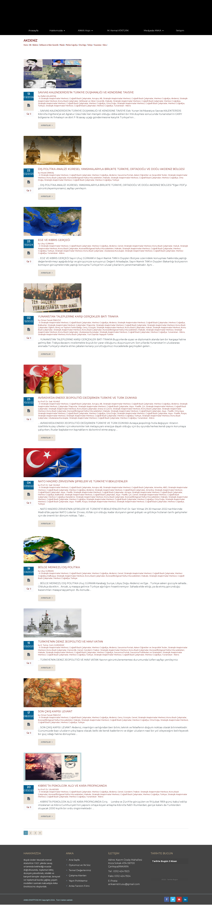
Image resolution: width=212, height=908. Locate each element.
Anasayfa (33, 30)
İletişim (180, 30)
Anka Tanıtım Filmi (79, 886)
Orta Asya (179, 411)
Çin (143, 406)
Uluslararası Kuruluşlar (114, 251)
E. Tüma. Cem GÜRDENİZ (52, 645)
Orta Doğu (82, 45)
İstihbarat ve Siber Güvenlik (48, 45)
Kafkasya (51, 576)
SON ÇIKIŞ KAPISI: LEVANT (55, 711)
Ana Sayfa (74, 859)
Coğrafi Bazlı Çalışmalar (80, 98)
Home (26, 45)
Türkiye (89, 45)
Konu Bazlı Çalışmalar (68, 101)
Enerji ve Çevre (105, 408)
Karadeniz (70, 497)
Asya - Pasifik (135, 406)
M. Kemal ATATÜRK (118, 30)
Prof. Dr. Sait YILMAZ (50, 401)
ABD (165, 487)
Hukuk (176, 246)
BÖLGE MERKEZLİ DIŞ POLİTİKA (59, 567)
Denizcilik (71, 650)
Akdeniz (35, 45)
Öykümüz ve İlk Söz (79, 865)
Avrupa (95, 98)
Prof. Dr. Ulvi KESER (50, 789)
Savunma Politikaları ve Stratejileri (146, 652)
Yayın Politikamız (78, 880)
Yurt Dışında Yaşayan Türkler (100, 334)
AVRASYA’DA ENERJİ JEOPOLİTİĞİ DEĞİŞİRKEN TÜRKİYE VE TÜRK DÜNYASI (87, 397)
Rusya (183, 413)
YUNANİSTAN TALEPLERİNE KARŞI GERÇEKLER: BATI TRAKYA (78, 316)
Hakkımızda (56, 30)
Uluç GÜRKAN (47, 243)
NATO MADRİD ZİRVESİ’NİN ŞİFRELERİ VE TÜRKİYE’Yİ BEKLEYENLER (83, 481)
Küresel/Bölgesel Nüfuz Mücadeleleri (84, 177)
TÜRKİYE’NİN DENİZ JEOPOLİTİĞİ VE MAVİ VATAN (70, 641)
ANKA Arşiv (84, 30)
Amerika (158, 487)
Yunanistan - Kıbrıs (100, 45)
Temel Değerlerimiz (80, 870)
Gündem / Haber (91, 650)
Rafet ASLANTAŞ (48, 96)
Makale (62, 45)
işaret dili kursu (45, 906)
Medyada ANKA (152, 30)
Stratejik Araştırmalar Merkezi (54, 98)
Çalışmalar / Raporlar (85, 325)
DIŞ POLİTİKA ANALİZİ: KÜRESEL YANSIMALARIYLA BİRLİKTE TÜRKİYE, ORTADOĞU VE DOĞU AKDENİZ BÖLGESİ (111, 169)
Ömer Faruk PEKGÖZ (51, 320)
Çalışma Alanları (77, 875)
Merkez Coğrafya (72, 45)
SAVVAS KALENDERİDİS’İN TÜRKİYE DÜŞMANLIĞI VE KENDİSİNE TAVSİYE (86, 92)
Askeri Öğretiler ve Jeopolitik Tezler (150, 175)
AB (30, 45)
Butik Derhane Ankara (10, 906)
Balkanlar (42, 325)
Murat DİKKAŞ (47, 173)
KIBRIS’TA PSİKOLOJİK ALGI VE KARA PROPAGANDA (72, 785)
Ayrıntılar (46, 125)
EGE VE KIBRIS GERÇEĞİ (54, 240)
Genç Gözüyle (89, 327)
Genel (120, 246)
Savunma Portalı (125, 175)
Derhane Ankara (30, 906)
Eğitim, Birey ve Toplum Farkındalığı (65, 327)
